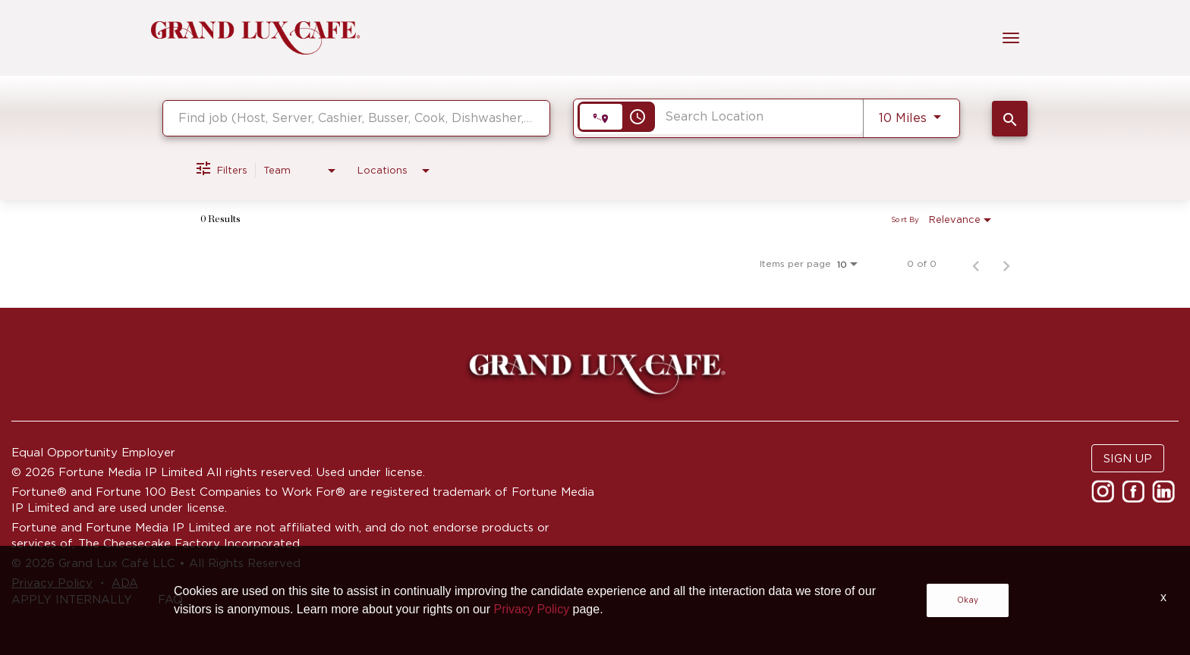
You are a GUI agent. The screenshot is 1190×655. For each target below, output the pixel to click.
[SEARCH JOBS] (1010, 118)
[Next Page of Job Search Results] (1006, 264)
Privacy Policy (52, 582)
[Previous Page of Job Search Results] (976, 264)
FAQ (170, 599)
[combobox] (356, 118)
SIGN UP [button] (1127, 458)
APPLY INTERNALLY (71, 599)
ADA (125, 582)
